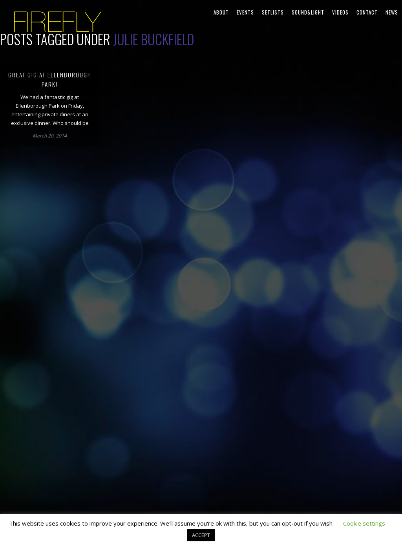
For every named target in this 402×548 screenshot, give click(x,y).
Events (245, 12)
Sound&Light (308, 12)
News (392, 12)
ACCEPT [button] (201, 535)
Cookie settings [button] (364, 523)
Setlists (273, 12)
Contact (367, 12)
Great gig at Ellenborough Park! (49, 79)
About (221, 12)
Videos (340, 12)
